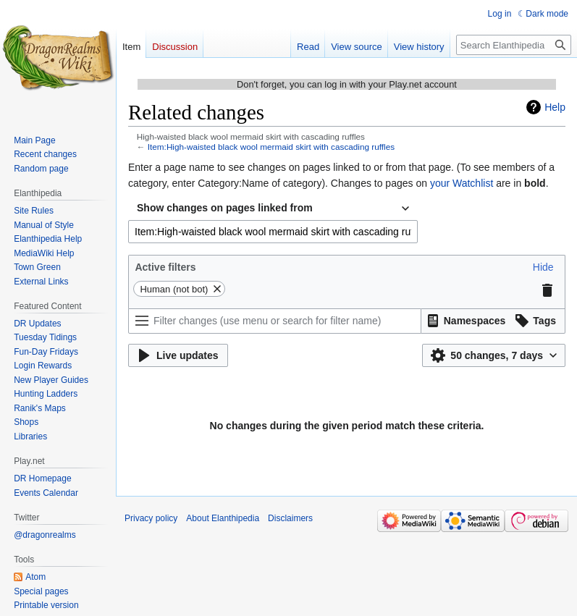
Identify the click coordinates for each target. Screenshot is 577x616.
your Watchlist (461, 183)
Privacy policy (151, 518)
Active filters (165, 267)
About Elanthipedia (222, 518)
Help (554, 107)
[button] (543, 267)
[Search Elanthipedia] (513, 45)
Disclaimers (290, 518)
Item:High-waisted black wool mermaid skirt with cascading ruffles (271, 146)
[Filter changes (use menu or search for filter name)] (274, 321)
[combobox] (273, 208)
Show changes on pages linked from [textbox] (225, 208)
